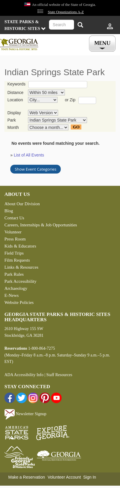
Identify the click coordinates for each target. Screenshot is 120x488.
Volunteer (13, 232)
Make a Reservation (26, 477)
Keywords (16, 84)
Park (11, 120)
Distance (15, 92)
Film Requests (17, 260)
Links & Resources (21, 267)
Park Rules (14, 274)
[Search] (80, 25)
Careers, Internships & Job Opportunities (40, 225)
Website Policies (19, 302)
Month (13, 127)
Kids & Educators (20, 246)
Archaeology (15, 288)
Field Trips (14, 253)
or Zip (70, 99)
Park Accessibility (20, 281)
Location (15, 99)
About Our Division (22, 203)
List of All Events (29, 155)
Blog (8, 210)
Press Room (15, 239)
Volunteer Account (64, 477)
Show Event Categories (35, 169)
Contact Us (14, 218)
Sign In (89, 477)
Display (14, 112)
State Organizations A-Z (66, 12)
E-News (11, 295)
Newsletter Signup (25, 414)
